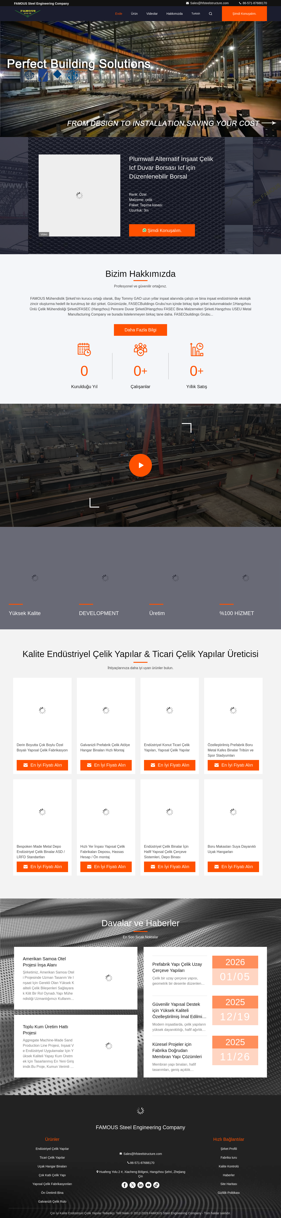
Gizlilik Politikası (229, 1192)
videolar (152, 13)
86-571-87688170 (252, 3)
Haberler (229, 1175)
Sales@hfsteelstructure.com (207, 3)
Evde (118, 13)
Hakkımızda (174, 13)
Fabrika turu (229, 1157)
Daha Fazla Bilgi (140, 329)
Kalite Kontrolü (229, 1166)
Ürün (134, 13)
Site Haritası (228, 1184)
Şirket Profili (229, 1148)
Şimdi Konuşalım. (244, 13)
